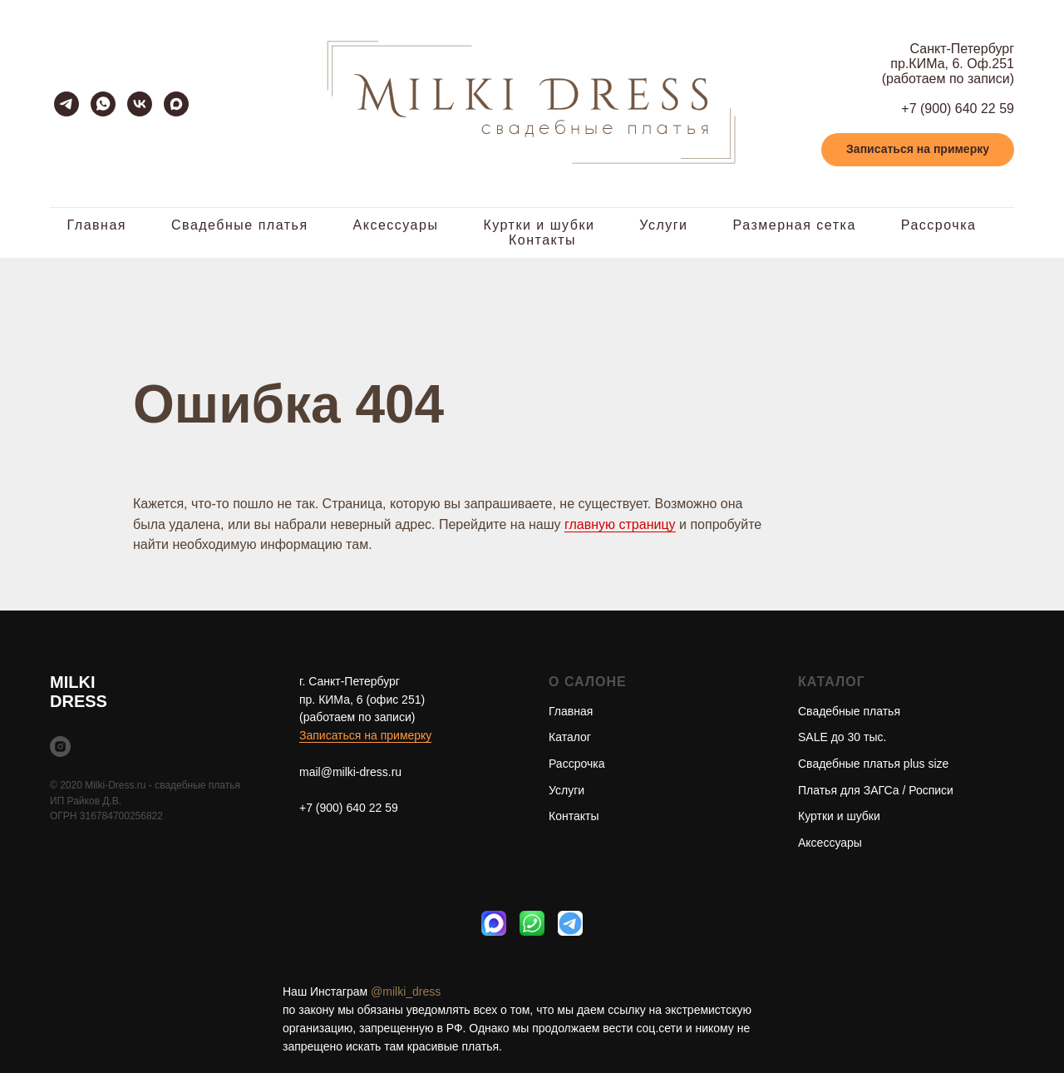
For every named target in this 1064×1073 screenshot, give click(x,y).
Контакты (542, 240)
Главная (96, 225)
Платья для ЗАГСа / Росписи (875, 790)
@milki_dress (406, 991)
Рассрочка (939, 225)
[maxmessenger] (176, 103)
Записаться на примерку (365, 735)
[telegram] (66, 103)
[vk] (139, 103)
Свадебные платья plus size (873, 763)
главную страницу (620, 524)
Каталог (570, 737)
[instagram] (60, 746)
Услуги (663, 225)
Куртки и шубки (538, 225)
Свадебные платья (239, 225)
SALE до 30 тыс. (842, 737)
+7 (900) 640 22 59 (957, 108)
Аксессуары (396, 225)
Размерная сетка (794, 225)
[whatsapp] (103, 103)
